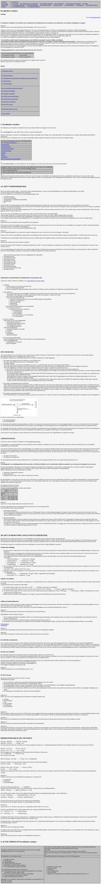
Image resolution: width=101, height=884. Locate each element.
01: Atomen (15, 3)
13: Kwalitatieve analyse (91, 5)
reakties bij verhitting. (8, 547)
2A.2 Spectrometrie (6, 81)
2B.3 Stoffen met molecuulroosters (10, 96)
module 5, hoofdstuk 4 (10, 142)
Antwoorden (5, 3)
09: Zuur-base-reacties (45, 5)
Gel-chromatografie (6, 150)
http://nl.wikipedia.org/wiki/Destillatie (11, 159)
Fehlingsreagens (5, 624)
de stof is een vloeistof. (8, 652)
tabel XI (59, 643)
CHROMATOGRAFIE (8, 438)
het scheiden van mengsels (33, 441)
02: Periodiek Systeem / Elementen (29, 3)
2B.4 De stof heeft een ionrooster (9, 99)
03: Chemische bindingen (46, 3)
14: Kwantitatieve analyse (18, 6)
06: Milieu (85, 3)
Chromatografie (5, 144)
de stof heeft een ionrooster (9, 640)
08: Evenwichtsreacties (32, 5)
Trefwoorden (5, 5)
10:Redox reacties (57, 5)
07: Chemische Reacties (18, 5)
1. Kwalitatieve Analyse (10, 124)
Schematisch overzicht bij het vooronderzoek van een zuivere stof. (21, 278)
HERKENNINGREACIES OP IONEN (16, 738)
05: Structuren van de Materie (73, 3)
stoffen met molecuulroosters (10, 601)
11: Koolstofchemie (69, 5)
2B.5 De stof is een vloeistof (8, 101)
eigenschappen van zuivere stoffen (35, 280)
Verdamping (4, 157)
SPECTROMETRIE (7, 352)
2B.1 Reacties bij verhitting (8, 91)
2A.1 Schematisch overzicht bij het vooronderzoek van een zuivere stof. (19, 78)
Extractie (3, 152)
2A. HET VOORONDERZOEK (13, 186)
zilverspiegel (4, 625)
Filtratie (3, 155)
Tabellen (4, 6)
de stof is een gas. (6, 675)
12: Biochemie (79, 5)
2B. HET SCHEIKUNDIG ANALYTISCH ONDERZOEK (24, 535)
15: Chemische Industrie (33, 6)
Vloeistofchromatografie (7, 148)
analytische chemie (95, 17)
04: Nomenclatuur (59, 3)
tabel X (28, 581)
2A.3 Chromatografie (6, 83)
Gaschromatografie (6, 146)
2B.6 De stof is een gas (7, 104)
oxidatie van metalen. (7, 578)
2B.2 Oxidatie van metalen (8, 93)
